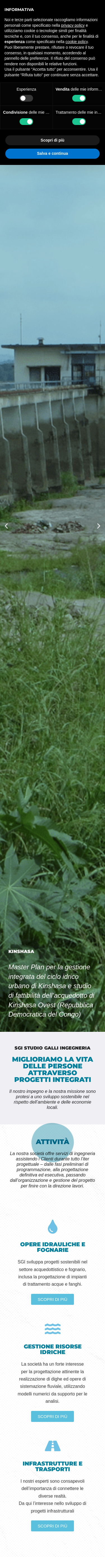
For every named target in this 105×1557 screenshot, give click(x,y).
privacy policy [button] (73, 25)
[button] (6, 525)
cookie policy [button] (77, 41)
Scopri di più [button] (52, 140)
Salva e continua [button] (52, 153)
